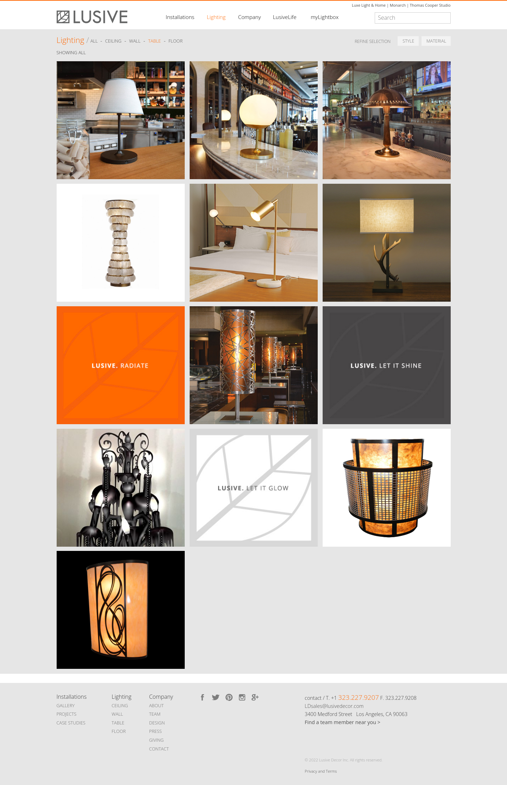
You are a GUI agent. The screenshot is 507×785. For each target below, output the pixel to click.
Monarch (398, 5)
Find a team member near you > (342, 722)
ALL (94, 41)
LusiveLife (285, 16)
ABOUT (156, 705)
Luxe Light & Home (369, 5)
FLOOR (119, 731)
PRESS (155, 731)
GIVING (156, 740)
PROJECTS (67, 714)
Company (249, 16)
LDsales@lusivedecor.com (334, 706)
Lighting (216, 16)
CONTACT (159, 749)
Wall (134, 41)
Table (154, 41)
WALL (117, 714)
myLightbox (324, 16)
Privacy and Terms (321, 771)
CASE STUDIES (71, 723)
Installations (180, 16)
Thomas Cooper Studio (430, 5)
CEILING (120, 705)
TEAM (155, 714)
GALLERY (66, 705)
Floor (176, 41)
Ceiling (113, 41)
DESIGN (157, 723)
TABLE (118, 723)
